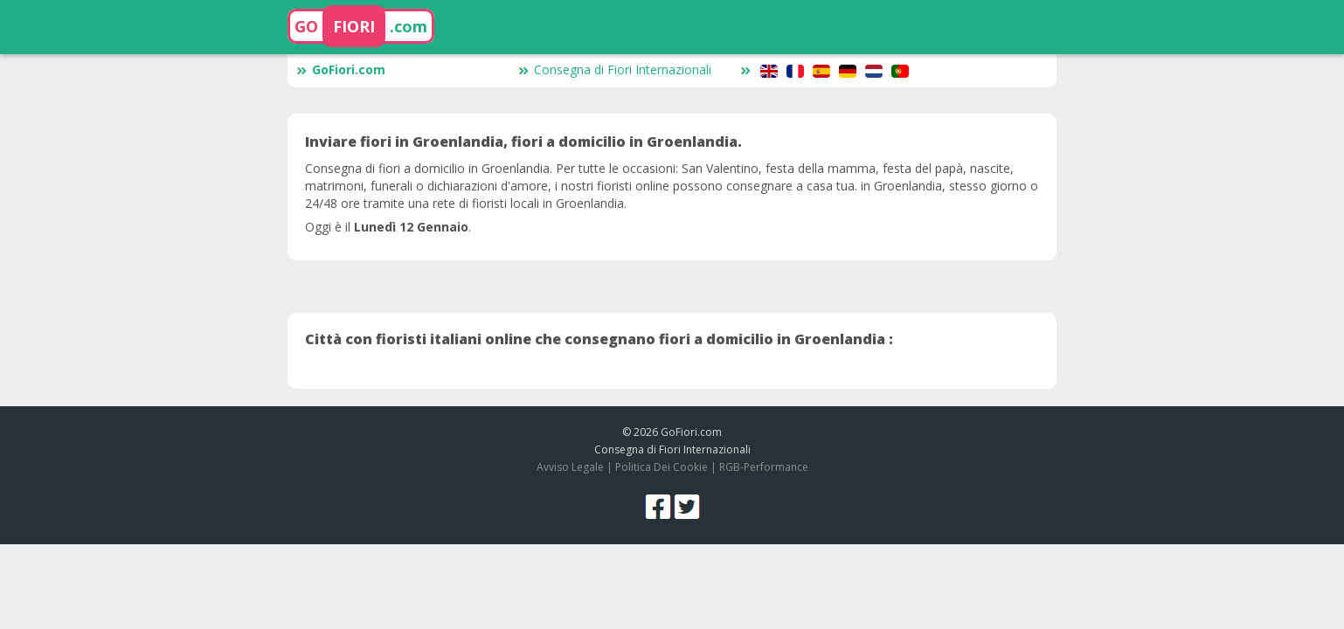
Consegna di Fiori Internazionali (614, 69)
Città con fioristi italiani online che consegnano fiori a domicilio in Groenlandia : (599, 339)
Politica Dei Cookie (661, 467)
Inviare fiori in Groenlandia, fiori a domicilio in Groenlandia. (523, 141)
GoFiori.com (340, 69)
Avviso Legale (570, 467)
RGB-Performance (763, 467)
